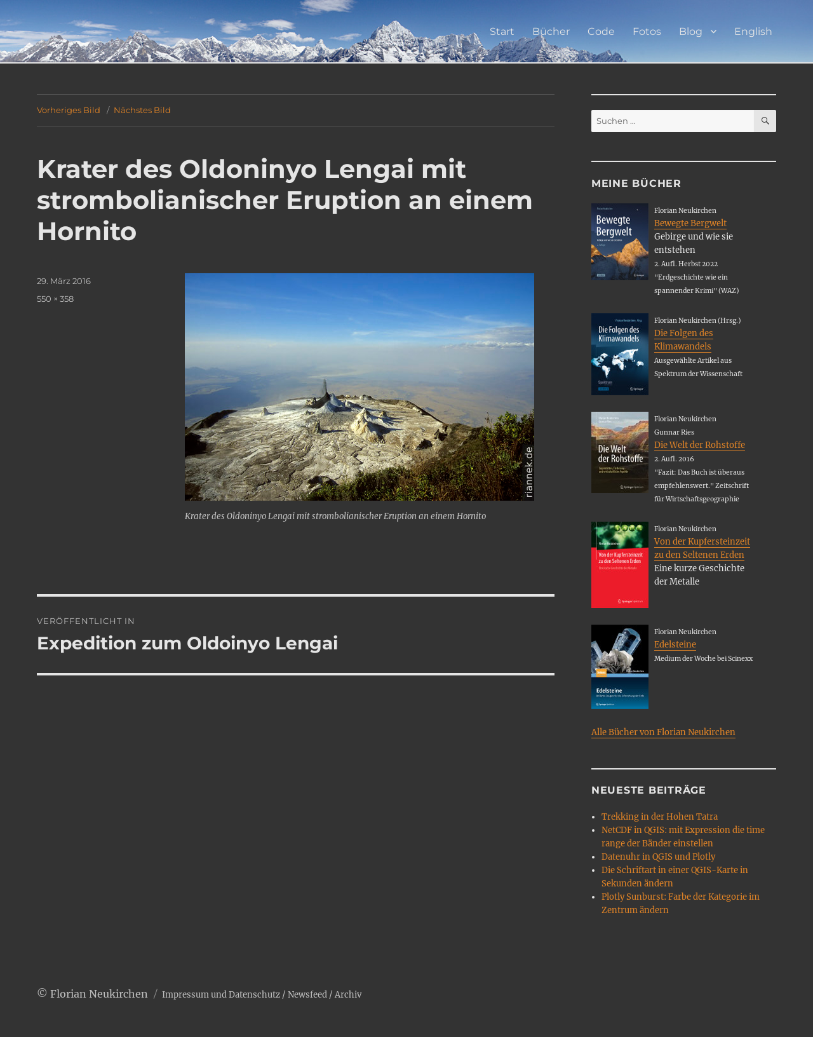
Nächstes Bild (142, 110)
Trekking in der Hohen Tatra (659, 816)
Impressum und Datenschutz (221, 994)
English (753, 31)
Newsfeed (307, 994)
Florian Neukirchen (99, 993)
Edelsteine (675, 644)
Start (502, 31)
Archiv (348, 994)
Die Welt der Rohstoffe (699, 445)
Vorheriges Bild (68, 110)
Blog (690, 31)
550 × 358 (55, 299)
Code (601, 31)
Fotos (647, 31)
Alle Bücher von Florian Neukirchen (663, 732)
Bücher (551, 31)
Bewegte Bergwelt (690, 223)
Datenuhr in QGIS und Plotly (658, 856)
